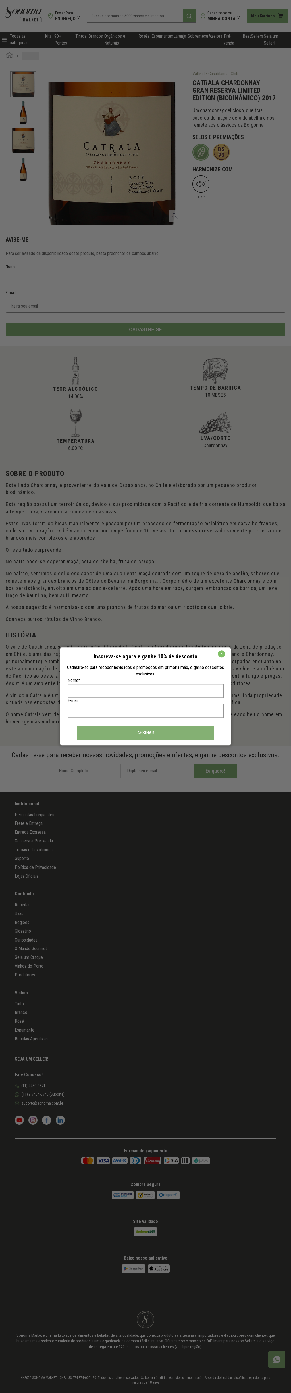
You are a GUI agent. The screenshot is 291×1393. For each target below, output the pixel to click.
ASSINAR (145, 733)
